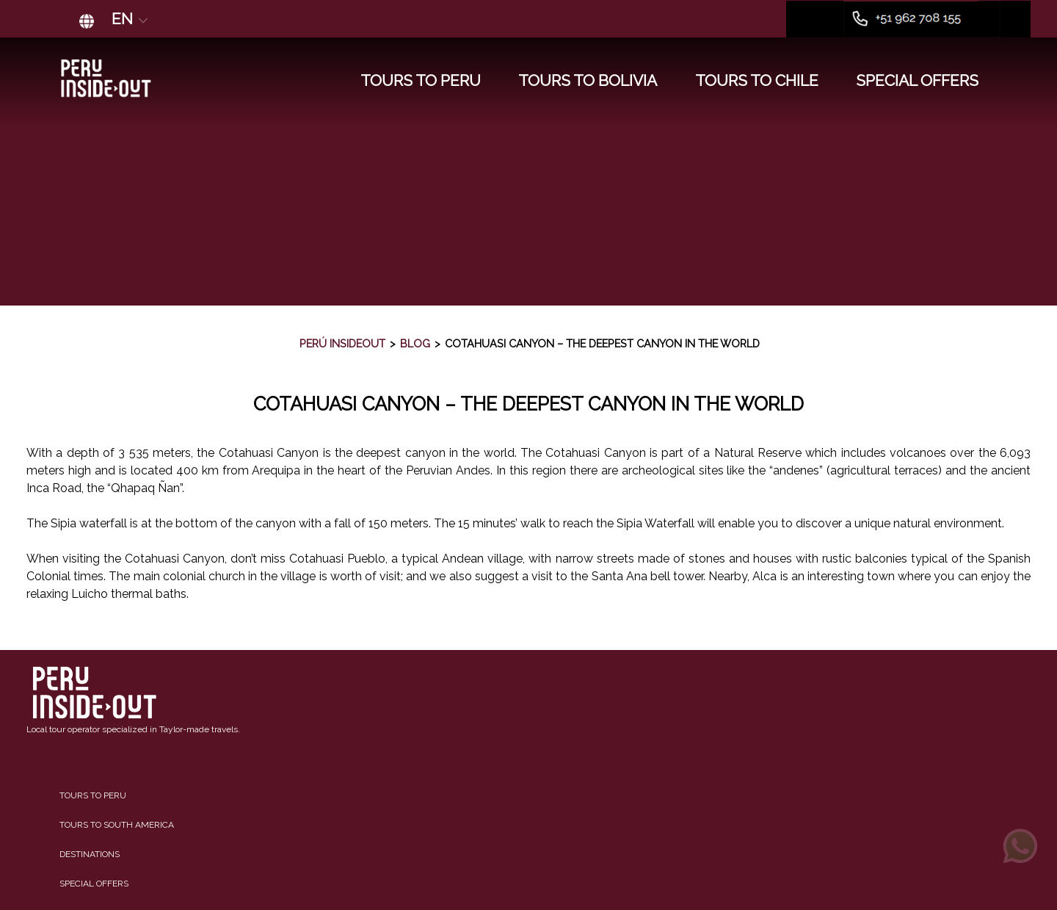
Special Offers (93, 883)
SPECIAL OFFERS (917, 80)
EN (131, 19)
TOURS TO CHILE (756, 80)
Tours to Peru (92, 795)
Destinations (89, 854)
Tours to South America (116, 825)
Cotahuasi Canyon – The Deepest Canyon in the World (528, 404)
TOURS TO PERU (420, 80)
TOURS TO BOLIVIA (587, 80)
